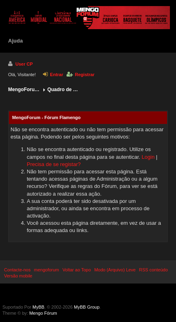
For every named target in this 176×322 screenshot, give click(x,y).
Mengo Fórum (43, 313)
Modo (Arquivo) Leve (114, 269)
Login (148, 157)
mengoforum (46, 269)
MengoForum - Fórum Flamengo (24, 89)
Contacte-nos (17, 269)
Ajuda (15, 41)
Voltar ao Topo (76, 269)
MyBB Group (86, 307)
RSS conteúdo (153, 269)
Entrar (53, 74)
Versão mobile (18, 275)
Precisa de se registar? (54, 164)
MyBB (38, 307)
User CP (20, 63)
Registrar (80, 74)
